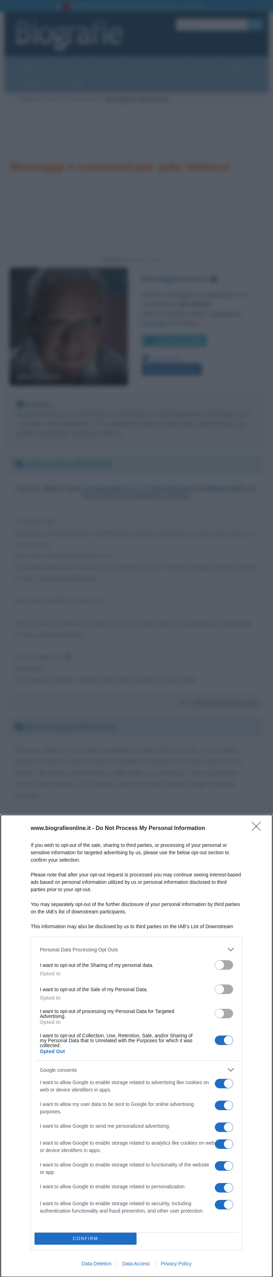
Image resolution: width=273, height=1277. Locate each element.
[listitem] (136, 949)
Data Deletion (96, 1263)
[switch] (224, 965)
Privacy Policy (176, 1263)
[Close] (258, 828)
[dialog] (136, 1046)
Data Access (136, 1263)
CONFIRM (85, 1238)
